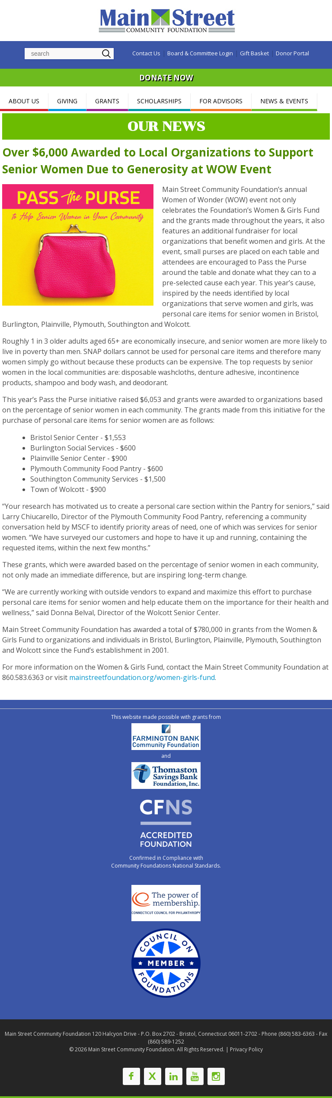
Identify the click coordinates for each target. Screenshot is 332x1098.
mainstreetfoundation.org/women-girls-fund (142, 677)
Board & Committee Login (200, 53)
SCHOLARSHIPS (159, 101)
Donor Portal (292, 53)
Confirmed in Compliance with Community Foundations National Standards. (166, 861)
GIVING (67, 101)
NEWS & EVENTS (284, 101)
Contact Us (146, 53)
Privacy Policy (246, 1049)
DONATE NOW (166, 78)
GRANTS (107, 101)
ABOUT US (24, 101)
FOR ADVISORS (221, 101)
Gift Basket (254, 53)
